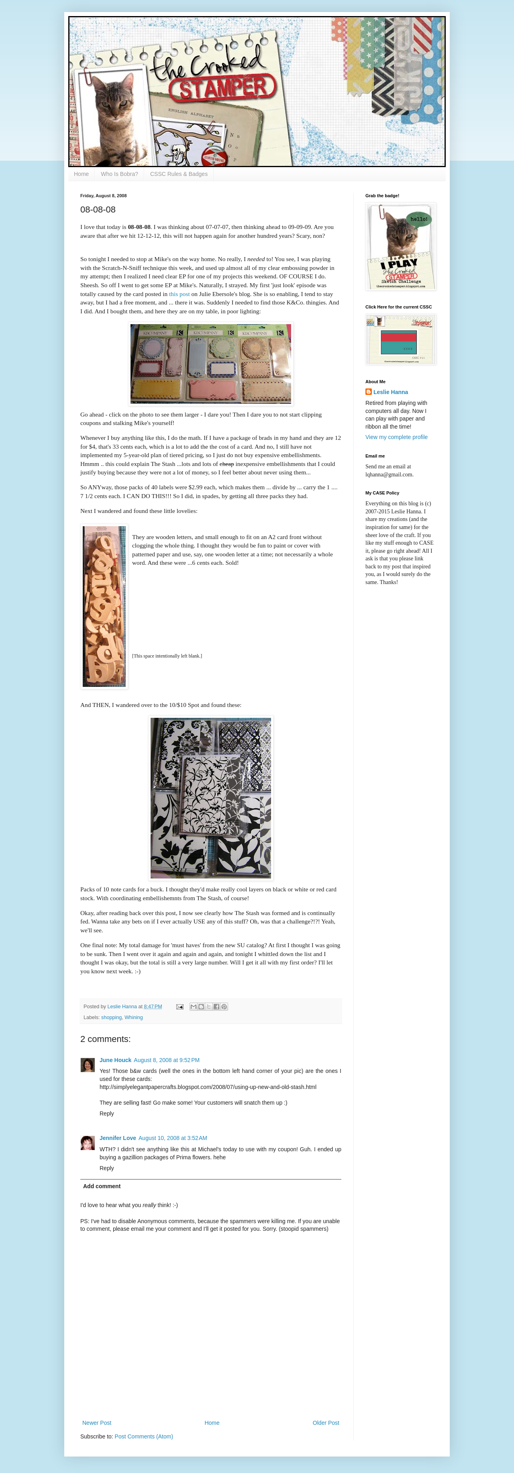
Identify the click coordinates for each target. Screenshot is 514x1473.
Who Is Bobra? (119, 174)
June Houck (115, 1060)
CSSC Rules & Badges (179, 174)
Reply (107, 1113)
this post (179, 293)
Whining (133, 1017)
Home (81, 174)
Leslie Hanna (390, 392)
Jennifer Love (118, 1138)
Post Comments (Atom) (144, 1436)
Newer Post (96, 1423)
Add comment (101, 1186)
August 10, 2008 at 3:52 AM (173, 1138)
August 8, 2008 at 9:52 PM (167, 1060)
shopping (111, 1017)
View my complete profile (396, 437)
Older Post (326, 1423)
